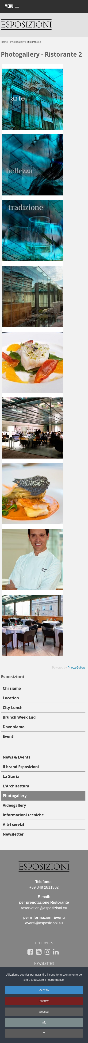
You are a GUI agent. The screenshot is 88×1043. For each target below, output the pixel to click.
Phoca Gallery (76, 667)
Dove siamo (14, 726)
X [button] (44, 1033)
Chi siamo (12, 688)
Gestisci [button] (44, 1011)
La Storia (11, 776)
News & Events (16, 757)
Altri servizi (13, 824)
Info (44, 1022)
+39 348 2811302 (44, 887)
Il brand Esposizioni (21, 766)
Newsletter (13, 834)
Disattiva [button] (43, 1001)
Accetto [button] (44, 990)
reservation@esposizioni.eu (44, 908)
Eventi (9, 736)
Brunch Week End (19, 717)
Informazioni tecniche (23, 814)
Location (11, 698)
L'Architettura (16, 786)
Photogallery (15, 795)
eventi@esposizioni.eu (44, 923)
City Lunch (13, 707)
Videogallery (14, 805)
